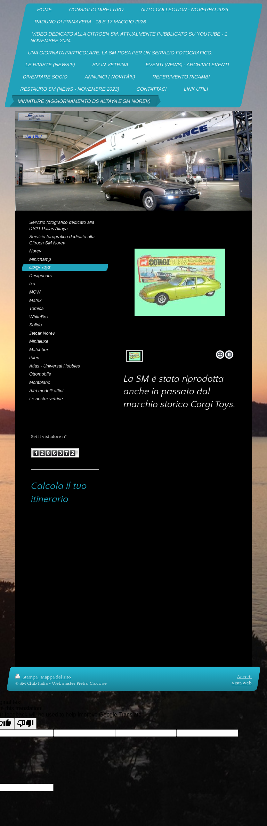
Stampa (27, 677)
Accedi (244, 676)
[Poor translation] (25, 723)
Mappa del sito (56, 677)
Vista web (242, 683)
